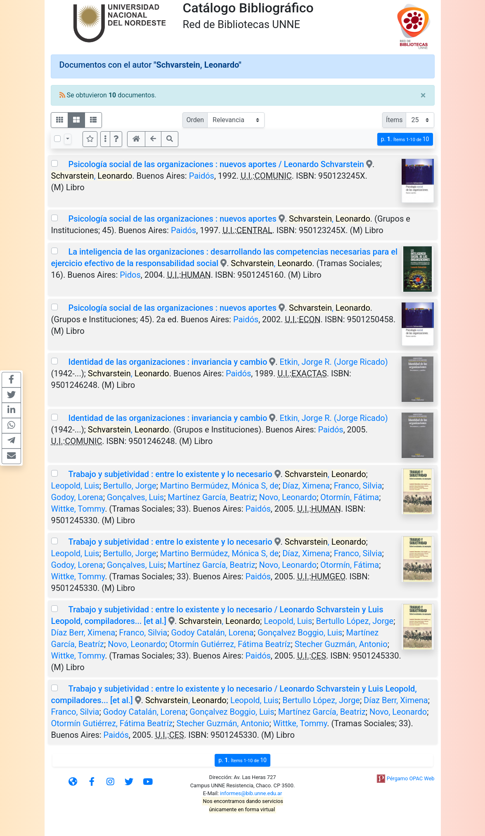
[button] (116, 139)
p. (405, 139)
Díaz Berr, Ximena (83, 633)
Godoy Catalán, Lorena (212, 633)
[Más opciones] (105, 139)
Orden (195, 120)
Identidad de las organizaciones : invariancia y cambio (167, 362)
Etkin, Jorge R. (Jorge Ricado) (334, 362)
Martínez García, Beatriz (211, 497)
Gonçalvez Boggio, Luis (300, 633)
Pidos (130, 275)
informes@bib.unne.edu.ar (251, 793)
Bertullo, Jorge (129, 486)
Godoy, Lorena (77, 497)
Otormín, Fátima (349, 497)
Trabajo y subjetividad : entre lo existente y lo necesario (170, 474)
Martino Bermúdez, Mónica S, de (219, 486)
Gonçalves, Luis (135, 497)
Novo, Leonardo (288, 497)
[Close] (423, 95)
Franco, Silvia (358, 486)
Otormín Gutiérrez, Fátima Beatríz (230, 644)
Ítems (394, 120)
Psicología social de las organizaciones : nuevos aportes (172, 219)
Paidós (201, 176)
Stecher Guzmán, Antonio (341, 644)
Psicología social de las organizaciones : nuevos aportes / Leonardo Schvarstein (216, 164)
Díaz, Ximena (306, 486)
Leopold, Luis (75, 486)
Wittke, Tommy (78, 509)
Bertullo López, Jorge (354, 621)
